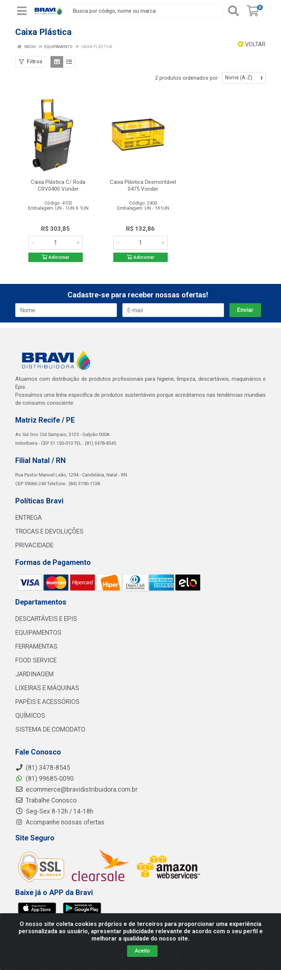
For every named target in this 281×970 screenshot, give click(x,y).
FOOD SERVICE (36, 660)
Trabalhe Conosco (46, 800)
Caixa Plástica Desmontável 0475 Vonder (143, 185)
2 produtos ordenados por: (187, 78)
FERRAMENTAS (36, 646)
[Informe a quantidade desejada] (55, 243)
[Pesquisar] (233, 10)
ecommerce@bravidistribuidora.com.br (76, 789)
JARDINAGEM (34, 674)
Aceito (142, 951)
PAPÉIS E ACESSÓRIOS (47, 701)
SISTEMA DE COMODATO (50, 729)
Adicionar (55, 257)
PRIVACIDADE (34, 545)
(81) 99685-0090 (44, 778)
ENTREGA (28, 517)
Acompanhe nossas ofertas (60, 822)
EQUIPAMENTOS (38, 632)
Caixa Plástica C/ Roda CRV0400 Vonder (58, 185)
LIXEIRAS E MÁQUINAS (47, 688)
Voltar (251, 44)
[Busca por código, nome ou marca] (145, 10)
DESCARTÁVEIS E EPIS (46, 618)
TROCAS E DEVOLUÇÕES (49, 531)
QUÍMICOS (30, 715)
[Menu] (21, 10)
